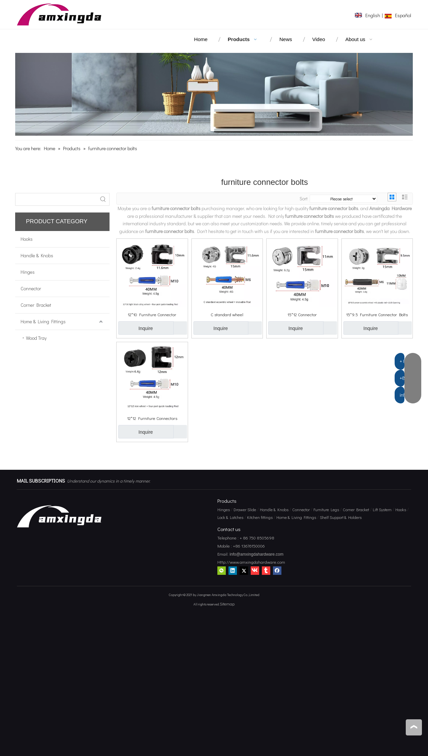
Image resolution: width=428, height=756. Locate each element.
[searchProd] (56, 199)
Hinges (28, 272)
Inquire (135, 328)
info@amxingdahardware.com (255, 554)
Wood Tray (36, 338)
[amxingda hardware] (214, 94)
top (414, 727)
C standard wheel (227, 314)
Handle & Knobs (37, 255)
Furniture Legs (326, 509)
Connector (31, 288)
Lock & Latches (230, 517)
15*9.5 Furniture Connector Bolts (377, 314)
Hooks (27, 239)
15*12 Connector (302, 314)
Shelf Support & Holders (341, 517)
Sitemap (227, 603)
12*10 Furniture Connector (152, 314)
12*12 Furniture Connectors (152, 418)
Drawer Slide (245, 509)
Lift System (382, 509)
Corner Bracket (36, 305)
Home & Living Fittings (43, 321)
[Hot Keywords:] (103, 199)
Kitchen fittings (260, 517)
